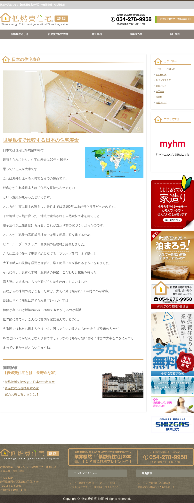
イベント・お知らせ (165, 69)
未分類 (159, 97)
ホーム (73, 483)
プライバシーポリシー (81, 487)
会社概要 (175, 34)
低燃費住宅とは (19, 34)
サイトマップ (111, 487)
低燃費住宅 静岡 (92, 498)
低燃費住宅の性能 (58, 34)
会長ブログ (161, 86)
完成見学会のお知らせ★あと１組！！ (156, 487)
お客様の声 (135, 34)
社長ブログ (161, 102)
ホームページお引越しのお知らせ (154, 483)
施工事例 (97, 34)
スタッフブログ (163, 80)
